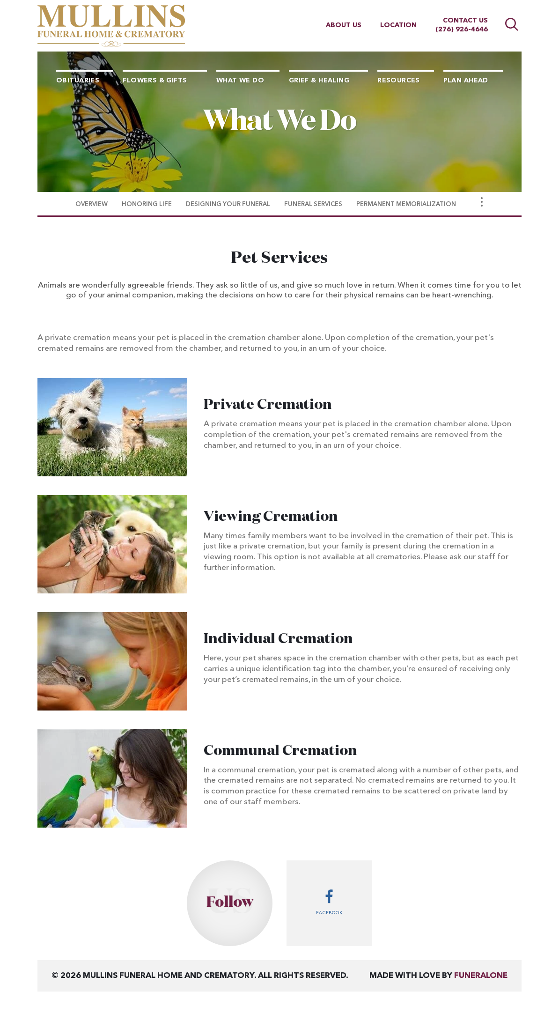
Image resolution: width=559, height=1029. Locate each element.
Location (398, 25)
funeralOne (481, 976)
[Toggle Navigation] (481, 202)
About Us (343, 25)
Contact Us (465, 20)
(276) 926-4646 (461, 29)
